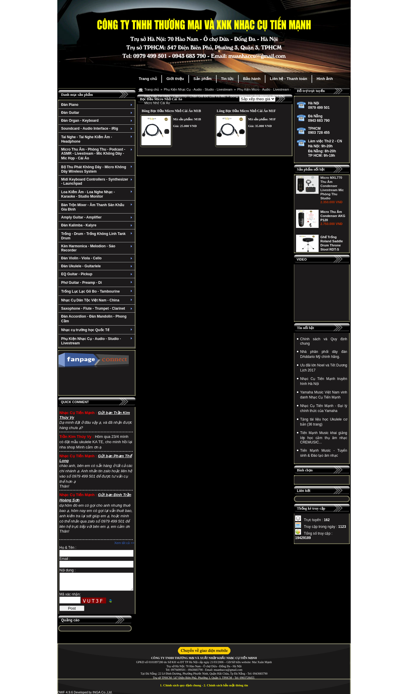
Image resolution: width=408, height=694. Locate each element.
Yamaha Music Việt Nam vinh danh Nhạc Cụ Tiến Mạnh (323, 394)
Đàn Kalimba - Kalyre (97, 225)
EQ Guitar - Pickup (97, 274)
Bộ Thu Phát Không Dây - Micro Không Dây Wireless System (97, 169)
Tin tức (227, 78)
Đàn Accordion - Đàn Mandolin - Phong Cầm (93, 318)
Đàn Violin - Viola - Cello (97, 258)
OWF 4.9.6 (65, 692)
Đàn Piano (97, 105)
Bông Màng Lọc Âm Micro (248, 96)
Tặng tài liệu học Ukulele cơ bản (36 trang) (323, 421)
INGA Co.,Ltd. (103, 692)
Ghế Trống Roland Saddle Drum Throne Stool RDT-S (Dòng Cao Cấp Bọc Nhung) (332, 250)
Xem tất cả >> (124, 543)
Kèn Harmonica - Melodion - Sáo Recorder (97, 248)
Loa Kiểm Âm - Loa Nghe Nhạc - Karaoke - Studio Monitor (97, 194)
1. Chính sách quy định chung (180, 685)
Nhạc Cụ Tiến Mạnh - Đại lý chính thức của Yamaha (323, 408)
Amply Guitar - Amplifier (97, 217)
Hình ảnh (325, 78)
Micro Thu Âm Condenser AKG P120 (332, 219)
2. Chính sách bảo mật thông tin (226, 685)
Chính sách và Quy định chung (323, 341)
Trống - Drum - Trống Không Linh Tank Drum (97, 236)
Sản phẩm (202, 78)
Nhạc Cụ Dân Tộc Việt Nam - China (97, 300)
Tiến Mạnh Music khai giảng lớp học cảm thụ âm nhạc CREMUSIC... (323, 437)
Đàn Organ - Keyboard (97, 121)
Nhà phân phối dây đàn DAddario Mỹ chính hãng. (323, 354)
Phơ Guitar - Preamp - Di (97, 283)
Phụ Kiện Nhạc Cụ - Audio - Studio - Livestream (97, 341)
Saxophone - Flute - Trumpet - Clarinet (97, 308)
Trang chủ (148, 78)
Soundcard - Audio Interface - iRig (97, 128)
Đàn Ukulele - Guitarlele (97, 266)
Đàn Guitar (97, 113)
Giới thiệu (175, 78)
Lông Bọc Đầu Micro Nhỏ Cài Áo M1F (246, 111)
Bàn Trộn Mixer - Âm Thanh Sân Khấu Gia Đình (97, 207)
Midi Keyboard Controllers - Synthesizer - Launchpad (97, 181)
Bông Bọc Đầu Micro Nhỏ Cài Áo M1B (171, 111)
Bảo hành (251, 78)
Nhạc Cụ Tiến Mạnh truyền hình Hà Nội (323, 381)
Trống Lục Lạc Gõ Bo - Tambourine (97, 291)
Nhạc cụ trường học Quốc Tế (97, 330)
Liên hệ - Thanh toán (288, 78)
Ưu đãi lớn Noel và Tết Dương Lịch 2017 (323, 367)
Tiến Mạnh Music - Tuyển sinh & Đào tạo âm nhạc (323, 453)
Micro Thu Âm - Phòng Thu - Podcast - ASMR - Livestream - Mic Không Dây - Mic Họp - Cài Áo (97, 153)
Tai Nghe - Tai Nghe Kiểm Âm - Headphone (97, 139)
